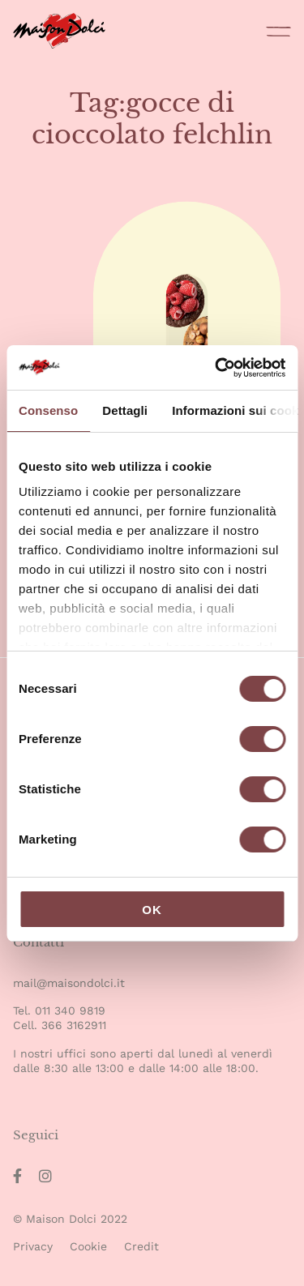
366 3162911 (73, 1025)
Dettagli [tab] (125, 410)
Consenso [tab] (48, 410)
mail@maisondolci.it (69, 982)
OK (152, 909)
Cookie (88, 1246)
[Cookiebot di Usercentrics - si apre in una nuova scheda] (216, 367)
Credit (141, 1246)
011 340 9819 (70, 1010)
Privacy (33, 1246)
